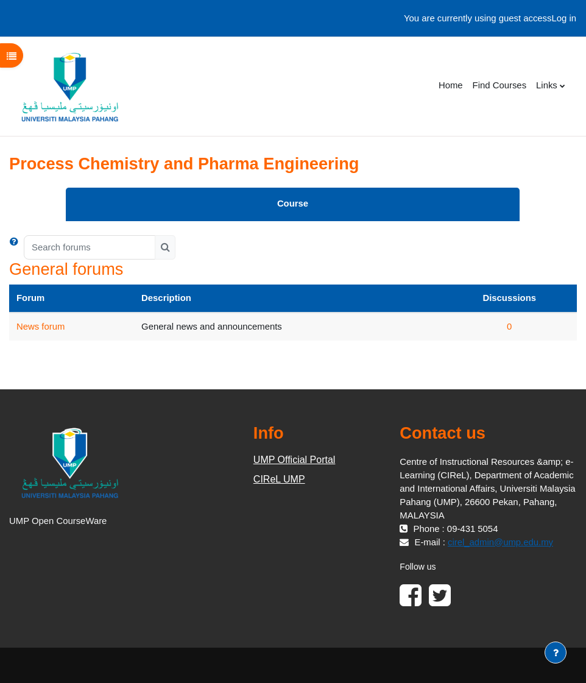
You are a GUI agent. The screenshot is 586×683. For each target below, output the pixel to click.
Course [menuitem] (292, 203)
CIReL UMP (279, 479)
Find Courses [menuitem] (499, 85)
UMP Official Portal (294, 460)
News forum (40, 326)
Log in (563, 18)
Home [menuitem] (451, 85)
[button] (16, 247)
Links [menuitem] (546, 85)
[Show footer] (556, 653)
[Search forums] (89, 247)
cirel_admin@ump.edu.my (500, 542)
